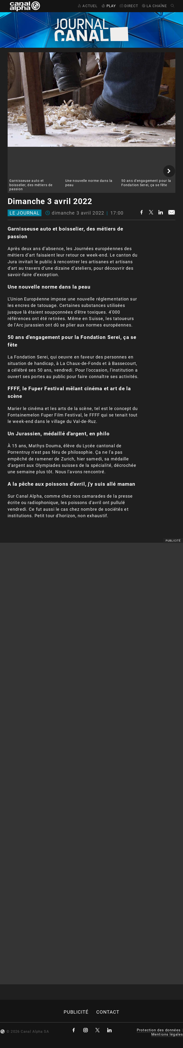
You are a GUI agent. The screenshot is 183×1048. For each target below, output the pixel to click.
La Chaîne (154, 6)
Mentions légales (167, 1034)
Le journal (25, 213)
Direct (128, 6)
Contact (108, 1012)
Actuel (87, 6)
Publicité (76, 1012)
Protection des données (159, 1030)
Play (108, 6)
